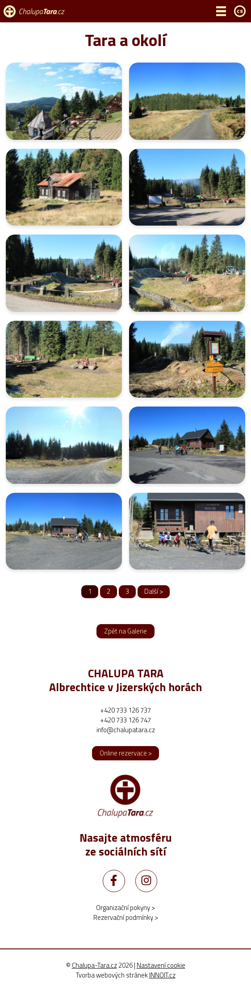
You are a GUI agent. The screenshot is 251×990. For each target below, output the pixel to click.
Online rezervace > (126, 753)
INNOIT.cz (162, 975)
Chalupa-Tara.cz (94, 965)
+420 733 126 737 (125, 710)
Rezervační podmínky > (125, 917)
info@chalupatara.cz (125, 730)
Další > (153, 591)
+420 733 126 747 (125, 720)
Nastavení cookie (161, 965)
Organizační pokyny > (125, 907)
